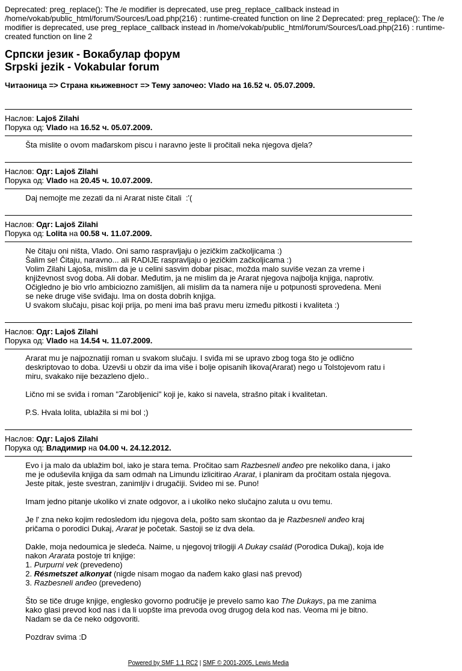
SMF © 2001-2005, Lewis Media (246, 663)
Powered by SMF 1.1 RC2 (163, 663)
